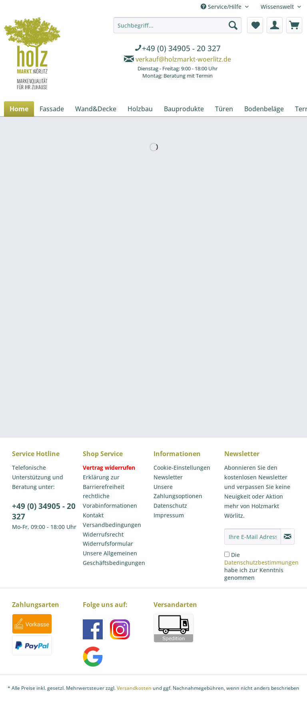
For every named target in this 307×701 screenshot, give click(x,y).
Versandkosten (134, 688)
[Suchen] (233, 25)
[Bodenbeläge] (264, 108)
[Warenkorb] (294, 25)
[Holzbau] (140, 108)
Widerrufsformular (108, 543)
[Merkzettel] (255, 25)
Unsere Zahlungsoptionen (178, 491)
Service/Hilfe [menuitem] (222, 6)
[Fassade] (52, 108)
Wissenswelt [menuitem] (278, 6)
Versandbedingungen (112, 525)
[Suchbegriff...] (177, 25)
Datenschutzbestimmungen (261, 562)
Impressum (169, 515)
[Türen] (224, 108)
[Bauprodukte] (183, 108)
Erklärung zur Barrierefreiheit (103, 482)
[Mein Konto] (275, 25)
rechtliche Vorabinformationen (110, 500)
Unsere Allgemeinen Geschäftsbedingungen (114, 558)
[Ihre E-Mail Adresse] (252, 537)
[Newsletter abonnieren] (288, 537)
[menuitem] (177, 49)
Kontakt (93, 515)
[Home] (19, 108)
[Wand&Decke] (96, 108)
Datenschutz (170, 505)
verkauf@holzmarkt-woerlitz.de (183, 59)
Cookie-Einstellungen (182, 467)
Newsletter (168, 477)
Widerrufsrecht (103, 534)
